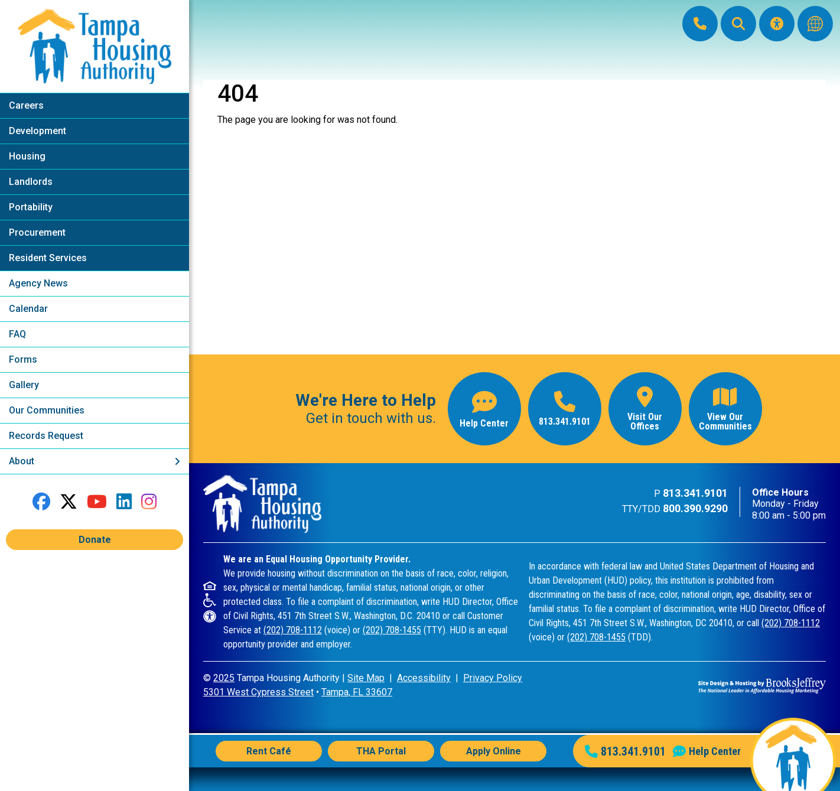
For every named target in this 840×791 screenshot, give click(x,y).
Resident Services (48, 257)
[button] (738, 23)
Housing (27, 156)
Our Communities (46, 410)
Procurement (37, 232)
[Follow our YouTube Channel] (97, 502)
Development (37, 130)
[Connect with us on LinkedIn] (124, 502)
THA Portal (381, 751)
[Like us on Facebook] (41, 502)
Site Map (366, 677)
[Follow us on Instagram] (149, 502)
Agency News (38, 283)
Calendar (28, 308)
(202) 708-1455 (392, 630)
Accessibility (424, 677)
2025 (224, 677)
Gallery (24, 384)
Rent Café (268, 751)
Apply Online (493, 751)
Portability (31, 207)
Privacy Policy (492, 677)
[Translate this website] (815, 23)
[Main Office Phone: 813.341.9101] (700, 23)
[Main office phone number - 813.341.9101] (564, 408)
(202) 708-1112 (292, 630)
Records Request (46, 435)
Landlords (31, 181)
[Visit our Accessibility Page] (777, 23)
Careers (26, 105)
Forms (23, 359)
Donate (95, 539)
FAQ (17, 334)
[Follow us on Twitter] (68, 502)
